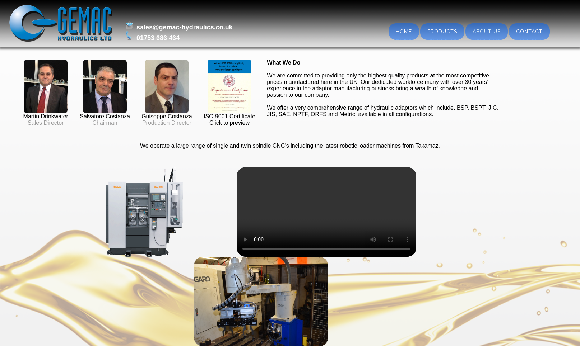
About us (487, 31)
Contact (529, 31)
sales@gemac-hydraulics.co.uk (183, 27)
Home (404, 31)
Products (442, 31)
